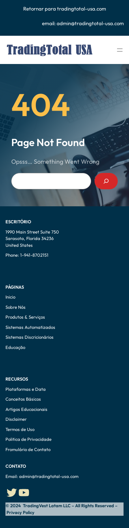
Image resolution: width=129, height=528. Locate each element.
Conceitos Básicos (23, 399)
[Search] (106, 181)
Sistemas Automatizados (30, 327)
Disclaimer (16, 419)
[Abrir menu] (120, 50)
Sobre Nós (15, 307)
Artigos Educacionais (26, 409)
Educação (15, 347)
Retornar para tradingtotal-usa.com (64, 8)
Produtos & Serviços (25, 317)
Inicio (10, 297)
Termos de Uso (19, 429)
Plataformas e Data (25, 389)
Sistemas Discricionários (29, 337)
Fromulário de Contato (28, 449)
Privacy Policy (19, 512)
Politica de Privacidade (28, 439)
